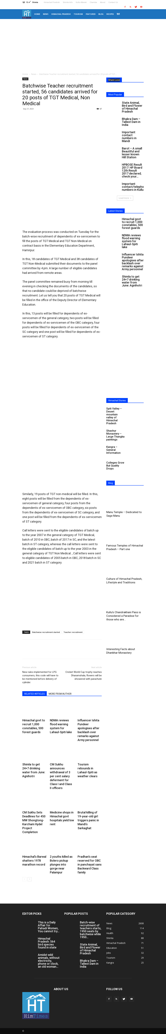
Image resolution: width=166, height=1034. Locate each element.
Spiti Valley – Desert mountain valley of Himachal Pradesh (114, 416)
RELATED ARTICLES (34, 694)
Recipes (110, 14)
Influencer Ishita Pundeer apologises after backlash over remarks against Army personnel (133, 262)
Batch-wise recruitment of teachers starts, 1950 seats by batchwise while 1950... (90, 930)
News (45, 14)
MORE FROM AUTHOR (60, 694)
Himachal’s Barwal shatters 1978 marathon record (34, 860)
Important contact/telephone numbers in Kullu (134, 186)
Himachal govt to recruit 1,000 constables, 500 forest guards (132, 223)
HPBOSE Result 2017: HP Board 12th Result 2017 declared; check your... (132, 170)
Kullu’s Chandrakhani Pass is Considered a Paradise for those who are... (123, 616)
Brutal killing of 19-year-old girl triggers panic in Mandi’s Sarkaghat (88, 820)
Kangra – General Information (113, 449)
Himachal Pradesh (52, 2)
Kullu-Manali (81, 2)
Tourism (78, 14)
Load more (125, 198)
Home (37, 14)
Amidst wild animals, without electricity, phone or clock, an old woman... (49, 960)
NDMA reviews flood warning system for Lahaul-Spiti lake (131, 241)
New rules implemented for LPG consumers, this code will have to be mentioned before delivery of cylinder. (40, 677)
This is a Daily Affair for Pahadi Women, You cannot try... (48, 927)
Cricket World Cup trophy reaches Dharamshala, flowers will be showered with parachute (83, 675)
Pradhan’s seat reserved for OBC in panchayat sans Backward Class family (90, 864)
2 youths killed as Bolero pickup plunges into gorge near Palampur (61, 864)
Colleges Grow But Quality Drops (115, 465)
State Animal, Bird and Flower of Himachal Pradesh (132, 107)
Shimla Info (68, 2)
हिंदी (118, 14)
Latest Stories (115, 211)
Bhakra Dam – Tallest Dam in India (131, 122)
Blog (101, 14)
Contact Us (113, 2)
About (102, 2)
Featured (90, 14)
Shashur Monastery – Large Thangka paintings (115, 435)
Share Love (114, 80)
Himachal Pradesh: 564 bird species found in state (47, 943)
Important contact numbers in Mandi (129, 136)
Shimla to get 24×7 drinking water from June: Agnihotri (132, 281)
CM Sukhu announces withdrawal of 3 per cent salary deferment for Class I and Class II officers (61, 776)
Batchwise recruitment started (46, 632)
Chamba (93, 2)
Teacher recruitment (73, 632)
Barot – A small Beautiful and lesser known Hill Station (132, 153)
